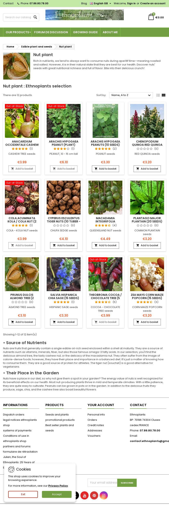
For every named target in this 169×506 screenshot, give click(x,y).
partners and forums (16, 446)
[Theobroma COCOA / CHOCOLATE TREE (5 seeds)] (105, 260)
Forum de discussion (51, 32)
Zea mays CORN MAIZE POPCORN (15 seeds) (147, 296)
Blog (84, 3)
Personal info (96, 415)
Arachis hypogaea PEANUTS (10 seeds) (105, 143)
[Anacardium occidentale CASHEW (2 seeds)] (22, 106)
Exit (23, 494)
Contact (8, 3)
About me (110, 32)
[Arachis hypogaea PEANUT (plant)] (64, 106)
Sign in (131, 3)
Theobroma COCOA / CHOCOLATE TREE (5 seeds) (105, 298)
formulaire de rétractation (20, 452)
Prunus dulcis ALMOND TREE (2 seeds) (22, 298)
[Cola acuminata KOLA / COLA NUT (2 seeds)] (22, 183)
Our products (17, 32)
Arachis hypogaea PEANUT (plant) (63, 143)
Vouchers (94, 436)
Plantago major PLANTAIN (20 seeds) (147, 219)
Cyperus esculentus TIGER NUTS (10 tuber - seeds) (63, 221)
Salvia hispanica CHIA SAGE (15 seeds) (63, 296)
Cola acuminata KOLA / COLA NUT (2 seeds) (22, 221)
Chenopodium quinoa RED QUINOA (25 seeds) (147, 144)
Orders (92, 420)
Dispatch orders (13, 415)
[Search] (21, 17)
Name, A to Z (132, 95)
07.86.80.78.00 (38, 3)
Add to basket (22, 168)
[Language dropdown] (101, 3)
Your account (101, 405)
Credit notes (96, 425)
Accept (57, 494)
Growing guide (85, 32)
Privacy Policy (58, 486)
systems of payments (17, 430)
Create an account (153, 3)
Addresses (95, 430)
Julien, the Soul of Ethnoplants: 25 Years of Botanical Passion (19, 462)
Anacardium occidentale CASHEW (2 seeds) (22, 144)
